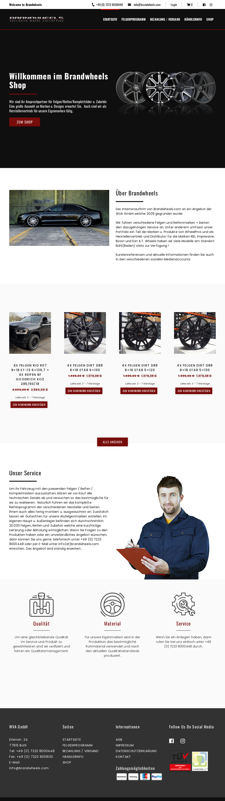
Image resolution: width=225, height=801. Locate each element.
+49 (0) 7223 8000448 (107, 4)
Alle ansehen (112, 437)
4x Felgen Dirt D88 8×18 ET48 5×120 (140, 367)
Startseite (110, 19)
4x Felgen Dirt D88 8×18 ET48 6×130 (85, 367)
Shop (210, 19)
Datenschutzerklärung (136, 742)
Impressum (125, 736)
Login (174, 4)
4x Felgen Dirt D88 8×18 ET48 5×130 (195, 367)
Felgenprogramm (134, 19)
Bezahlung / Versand (165, 19)
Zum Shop (25, 122)
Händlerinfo (193, 19)
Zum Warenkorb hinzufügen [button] (29, 404)
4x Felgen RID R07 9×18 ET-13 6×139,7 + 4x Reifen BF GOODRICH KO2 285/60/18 (30, 374)
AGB (119, 731)
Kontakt (123, 748)
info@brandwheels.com (144, 4)
